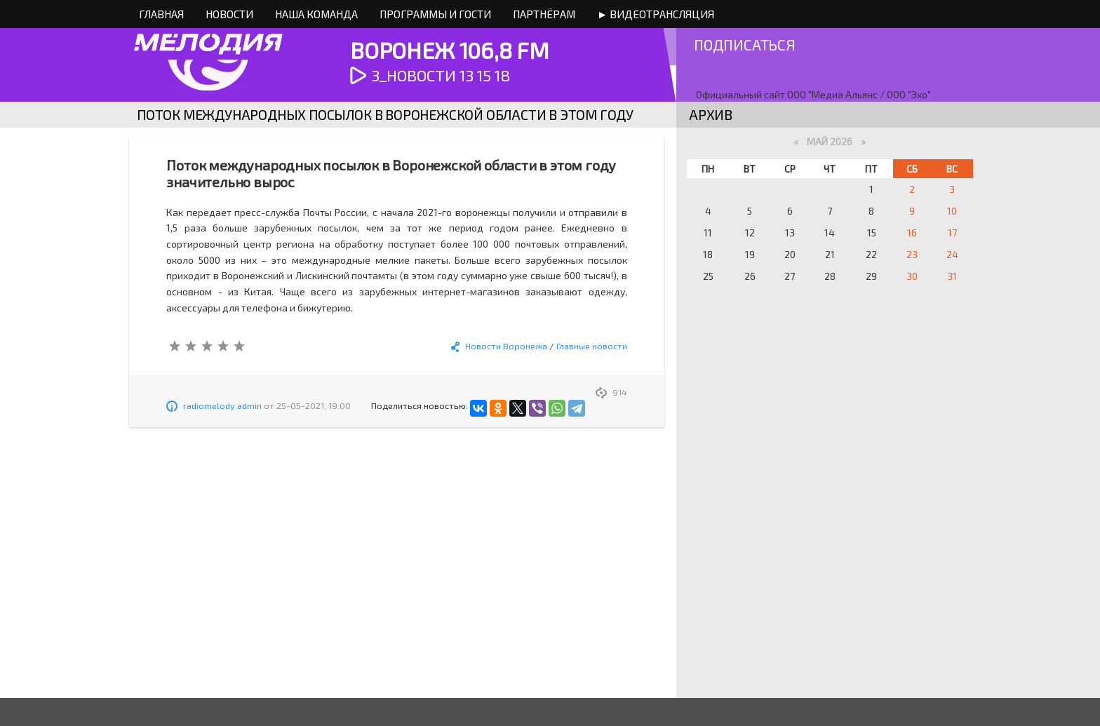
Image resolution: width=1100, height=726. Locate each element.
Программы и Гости (435, 14)
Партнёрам (544, 14)
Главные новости (591, 345)
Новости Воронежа (506, 345)
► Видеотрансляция (655, 14)
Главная (161, 14)
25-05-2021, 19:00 (313, 405)
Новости (229, 14)
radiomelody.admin (222, 405)
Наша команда (316, 14)
